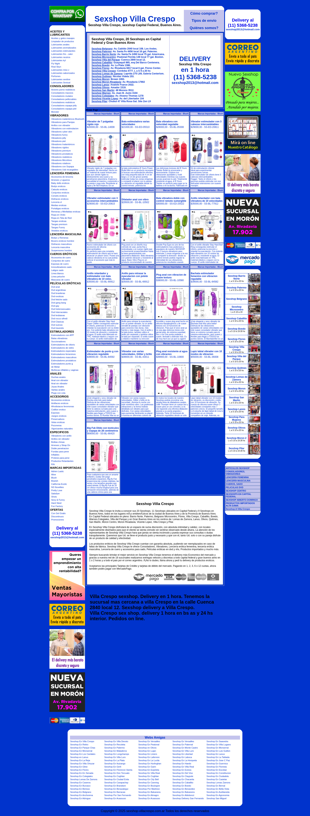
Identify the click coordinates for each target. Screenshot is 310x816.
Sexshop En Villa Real (183, 767)
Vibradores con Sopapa (62, 166)
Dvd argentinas (58, 290)
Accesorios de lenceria (62, 177)
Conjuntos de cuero (60, 261)
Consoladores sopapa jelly (64, 105)
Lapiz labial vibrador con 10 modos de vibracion (206, 353)
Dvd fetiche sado (59, 299)
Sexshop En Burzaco (80, 786)
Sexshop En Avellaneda (218, 792)
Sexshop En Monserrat (218, 748)
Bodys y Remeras (59, 238)
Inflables (55, 455)
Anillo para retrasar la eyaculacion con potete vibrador (135, 276)
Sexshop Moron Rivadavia (106, 82)
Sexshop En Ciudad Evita (116, 779)
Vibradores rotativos (61, 163)
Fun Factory (57, 506)
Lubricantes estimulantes (63, 51)
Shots (54, 496)
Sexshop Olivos (100, 87)
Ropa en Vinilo (58, 215)
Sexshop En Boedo (181, 786)
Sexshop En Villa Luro (183, 751)
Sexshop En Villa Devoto (116, 741)
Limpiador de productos (62, 41)
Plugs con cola (58, 393)
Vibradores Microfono (61, 160)
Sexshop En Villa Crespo (82, 741)
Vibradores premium (61, 150)
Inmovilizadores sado (61, 267)
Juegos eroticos (58, 416)
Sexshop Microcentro (104, 57)
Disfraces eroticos (59, 199)
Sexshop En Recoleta (114, 744)
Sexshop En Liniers (147, 754)
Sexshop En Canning (148, 782)
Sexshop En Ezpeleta (148, 770)
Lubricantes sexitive (60, 79)
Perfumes (55, 76)
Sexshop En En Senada (81, 773)
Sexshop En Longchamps (116, 754)
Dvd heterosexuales (60, 309)
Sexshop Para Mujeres (236, 418)
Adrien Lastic (57, 471)
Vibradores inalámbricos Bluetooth (67, 119)
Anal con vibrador (59, 380)
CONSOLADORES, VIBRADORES (235, 472)
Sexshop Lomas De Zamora (83, 779)
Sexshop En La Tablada (218, 757)
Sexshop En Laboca (182, 757)
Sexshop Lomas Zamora (218, 782)
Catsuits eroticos (59, 189)
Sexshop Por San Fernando (117, 795)
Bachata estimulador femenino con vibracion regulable (204, 276)
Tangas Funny (58, 227)
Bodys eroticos (58, 186)
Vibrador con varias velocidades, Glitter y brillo (137, 353)
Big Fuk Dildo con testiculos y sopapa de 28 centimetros (103, 429)
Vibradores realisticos (61, 157)
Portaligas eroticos (60, 208)
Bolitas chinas (58, 442)
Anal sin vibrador (59, 383)
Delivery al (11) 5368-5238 (67, 531)
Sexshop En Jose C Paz (218, 760)
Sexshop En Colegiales (81, 776)
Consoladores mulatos (62, 96)
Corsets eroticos (59, 196)
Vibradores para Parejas (63, 122)
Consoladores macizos (62, 93)
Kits (53, 464)
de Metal (55, 367)
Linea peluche (58, 276)
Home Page (92, 109)
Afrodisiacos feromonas (62, 406)
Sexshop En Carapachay (116, 782)
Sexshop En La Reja (80, 760)
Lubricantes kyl (58, 60)
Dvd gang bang (58, 302)
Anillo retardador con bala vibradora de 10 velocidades (207, 199)
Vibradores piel (58, 141)
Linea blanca (57, 273)
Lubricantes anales (60, 44)
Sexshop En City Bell (148, 779)
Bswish (54, 481)
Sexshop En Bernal (216, 786)
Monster (55, 112)
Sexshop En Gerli (112, 767)
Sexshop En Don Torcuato (116, 773)
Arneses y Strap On (60, 445)
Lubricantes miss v (60, 70)
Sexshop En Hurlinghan (149, 763)
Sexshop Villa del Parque (106, 59)
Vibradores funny (59, 135)
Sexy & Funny (58, 500)
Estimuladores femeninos (63, 354)
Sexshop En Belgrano (80, 792)
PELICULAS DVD (234, 487)
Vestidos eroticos (59, 230)
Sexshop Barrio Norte (104, 54)
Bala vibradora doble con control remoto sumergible (171, 199)
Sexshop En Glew (78, 767)
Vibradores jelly (58, 138)
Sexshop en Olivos (147, 748)
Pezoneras (56, 425)
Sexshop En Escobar (217, 770)
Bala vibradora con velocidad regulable (167, 123)
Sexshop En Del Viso (182, 773)
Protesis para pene (60, 458)
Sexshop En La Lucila (148, 760)
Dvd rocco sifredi (59, 318)
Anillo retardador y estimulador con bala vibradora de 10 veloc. (99, 276)
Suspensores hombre (61, 250)
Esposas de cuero (60, 264)
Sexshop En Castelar (217, 779)
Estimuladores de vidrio (62, 348)
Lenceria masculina (60, 247)
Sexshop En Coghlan (114, 776)
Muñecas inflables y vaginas (64, 370)
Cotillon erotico (58, 409)
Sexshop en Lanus (79, 757)
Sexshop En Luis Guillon (218, 751)
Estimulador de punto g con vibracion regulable (102, 353)
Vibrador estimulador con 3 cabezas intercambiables (206, 123)
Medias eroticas (58, 205)
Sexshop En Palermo (114, 748)
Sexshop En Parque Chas (82, 748)
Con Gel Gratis (58, 513)
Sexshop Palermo (102, 51)
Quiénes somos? (204, 28)
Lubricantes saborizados (63, 73)
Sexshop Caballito (102, 62)
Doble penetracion (60, 448)
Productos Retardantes (62, 461)
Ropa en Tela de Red (61, 218)
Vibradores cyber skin (61, 131)
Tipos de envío (204, 21)
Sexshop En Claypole (182, 776)
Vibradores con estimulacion (64, 128)
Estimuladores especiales (63, 351)
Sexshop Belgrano (102, 48)
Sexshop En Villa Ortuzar (82, 763)
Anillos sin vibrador (60, 439)
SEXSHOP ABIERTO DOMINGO (242, 500)
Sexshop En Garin (147, 767)
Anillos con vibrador (60, 125)
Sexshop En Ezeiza (181, 770)
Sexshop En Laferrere (149, 757)
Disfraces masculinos (61, 244)
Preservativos (57, 419)
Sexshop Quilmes (102, 76)
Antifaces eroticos (59, 403)
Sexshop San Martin (103, 90)
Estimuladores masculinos (64, 357)
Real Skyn (56, 67)
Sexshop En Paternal (182, 744)
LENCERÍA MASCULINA (238, 480)
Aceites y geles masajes (63, 38)
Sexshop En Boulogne (149, 786)
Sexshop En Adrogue (80, 798)
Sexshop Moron (100, 79)
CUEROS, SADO (234, 484)
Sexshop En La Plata (114, 760)
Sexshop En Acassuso (115, 798)
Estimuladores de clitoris (63, 344)
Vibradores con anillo (61, 436)
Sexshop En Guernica (217, 763)
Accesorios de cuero (61, 257)
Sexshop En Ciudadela (218, 776)
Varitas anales (58, 390)
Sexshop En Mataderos (115, 751)
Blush (54, 477)
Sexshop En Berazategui (116, 789)
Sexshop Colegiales (103, 95)
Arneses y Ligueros (60, 180)
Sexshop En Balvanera (149, 792)
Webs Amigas (155, 737)
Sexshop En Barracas (114, 792)
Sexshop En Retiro (79, 744)
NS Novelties (57, 487)
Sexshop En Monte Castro (185, 748)
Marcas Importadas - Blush (106, 114)
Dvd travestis (57, 328)
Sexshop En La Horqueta (184, 760)
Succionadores (58, 341)
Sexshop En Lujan (147, 751)
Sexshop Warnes (101, 93)
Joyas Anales (57, 386)
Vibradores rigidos (60, 147)
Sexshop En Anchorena (81, 795)
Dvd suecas (56, 325)
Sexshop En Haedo (181, 763)
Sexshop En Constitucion (219, 773)
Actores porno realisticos (63, 89)
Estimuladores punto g (62, 363)
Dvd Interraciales (59, 312)
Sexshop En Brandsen (115, 786)
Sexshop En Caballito (182, 782)
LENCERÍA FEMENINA (237, 477)
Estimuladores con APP (62, 335)
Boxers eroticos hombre (62, 241)
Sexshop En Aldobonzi (183, 795)
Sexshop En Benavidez (183, 789)
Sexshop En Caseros (80, 782)
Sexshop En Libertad (182, 754)
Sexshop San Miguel (217, 798)
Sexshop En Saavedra (217, 741)
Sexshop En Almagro (148, 795)
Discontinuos (57, 516)
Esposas (55, 413)
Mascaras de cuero (60, 280)
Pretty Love (56, 490)
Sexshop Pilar (99, 101)
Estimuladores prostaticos (63, 360)
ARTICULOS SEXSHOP (238, 468)
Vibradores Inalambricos (63, 144)
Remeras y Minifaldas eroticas (65, 211)
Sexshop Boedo (101, 65)
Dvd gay (55, 306)
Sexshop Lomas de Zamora (107, 73)
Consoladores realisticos (63, 102)
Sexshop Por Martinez (149, 789)
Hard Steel (56, 503)
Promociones (57, 519)
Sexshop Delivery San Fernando (188, 798)
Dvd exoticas (57, 296)
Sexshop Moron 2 (236, 438)
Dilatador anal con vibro (135, 199)
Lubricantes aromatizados (63, 48)
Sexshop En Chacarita (183, 779)
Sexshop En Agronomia (218, 795)
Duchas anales (58, 377)
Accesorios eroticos (60, 400)
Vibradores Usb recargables (64, 169)
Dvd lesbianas (58, 315)
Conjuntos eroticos (60, 192)
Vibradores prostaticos (62, 154)
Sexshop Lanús (100, 84)
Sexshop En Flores (79, 770)
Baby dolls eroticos (60, 183)
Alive (53, 474)
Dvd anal (55, 287)
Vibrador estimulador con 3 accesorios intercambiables (102, 199)
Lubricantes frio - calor (62, 54)
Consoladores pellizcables (64, 99)
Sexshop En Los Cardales (82, 754)
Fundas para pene (60, 451)
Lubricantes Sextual (60, 82)
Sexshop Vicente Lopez (105, 98)
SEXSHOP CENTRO (236, 491)
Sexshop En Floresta (217, 767)
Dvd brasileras (58, 293)
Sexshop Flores (100, 68)
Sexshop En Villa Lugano (219, 744)
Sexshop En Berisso (80, 789)
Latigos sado (57, 270)
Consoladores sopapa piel (63, 108)
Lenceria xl (56, 202)
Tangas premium (59, 224)
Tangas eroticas (58, 221)
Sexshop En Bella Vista (218, 789)
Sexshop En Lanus (216, 754)
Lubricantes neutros (60, 57)
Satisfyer (55, 493)
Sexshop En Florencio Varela (118, 770)
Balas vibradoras (59, 338)
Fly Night (55, 63)
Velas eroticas (58, 422)
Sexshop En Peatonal (148, 744)
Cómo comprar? (204, 13)
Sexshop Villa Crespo (135, 18)
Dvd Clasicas (57, 322)
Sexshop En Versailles (149, 741)
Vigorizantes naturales (62, 428)
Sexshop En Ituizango (114, 763)
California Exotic (59, 484)
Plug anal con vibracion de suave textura (171, 276)
